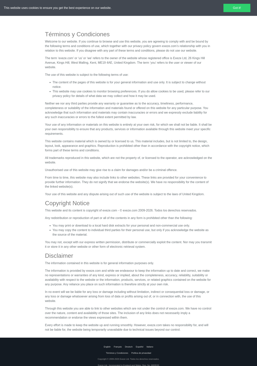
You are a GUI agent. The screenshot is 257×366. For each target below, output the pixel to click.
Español (139, 347)
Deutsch (128, 347)
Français (117, 347)
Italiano (149, 347)
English (107, 347)
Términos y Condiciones (117, 353)
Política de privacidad (141, 353)
